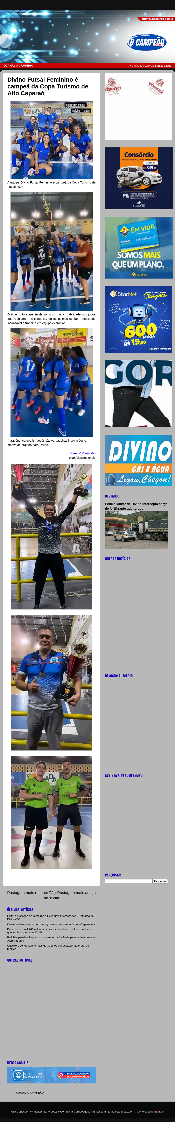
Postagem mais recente (27, 892)
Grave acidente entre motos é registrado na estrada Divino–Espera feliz (51, 924)
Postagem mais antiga (76, 892)
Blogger (159, 1111)
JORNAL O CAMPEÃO (29, 1092)
